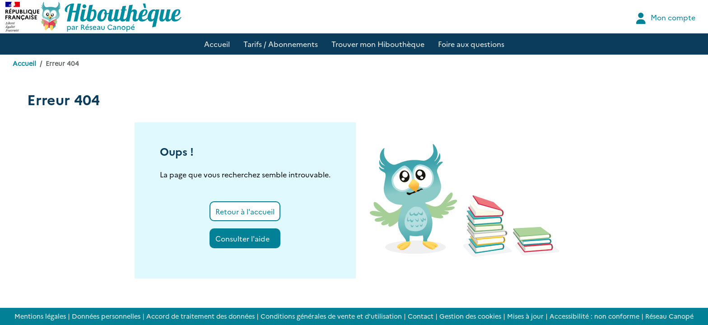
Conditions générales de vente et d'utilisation (331, 315)
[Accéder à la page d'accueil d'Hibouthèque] (111, 17)
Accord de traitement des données (200, 315)
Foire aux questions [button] (471, 44)
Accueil (24, 63)
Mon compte (664, 18)
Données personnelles (106, 315)
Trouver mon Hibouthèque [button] (377, 44)
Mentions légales (40, 315)
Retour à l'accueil (245, 211)
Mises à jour (525, 315)
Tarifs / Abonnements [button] (280, 44)
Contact (420, 315)
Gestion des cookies (470, 315)
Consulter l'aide (242, 238)
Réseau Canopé (669, 315)
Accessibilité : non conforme (594, 315)
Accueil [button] (217, 44)
